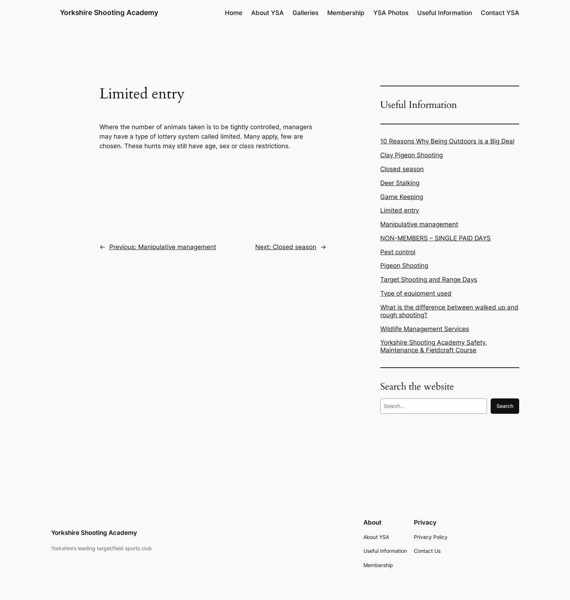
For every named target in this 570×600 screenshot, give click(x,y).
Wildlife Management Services (424, 329)
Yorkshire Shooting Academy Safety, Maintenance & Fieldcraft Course (433, 346)
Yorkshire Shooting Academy (109, 12)
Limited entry (399, 210)
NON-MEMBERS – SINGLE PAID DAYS (435, 238)
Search (505, 406)
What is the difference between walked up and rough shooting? (449, 311)
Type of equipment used (416, 293)
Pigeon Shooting (404, 265)
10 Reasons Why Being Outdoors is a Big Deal (447, 141)
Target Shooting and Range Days (428, 279)
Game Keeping (401, 196)
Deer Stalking (399, 183)
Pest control (397, 252)
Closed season (402, 169)
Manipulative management (419, 224)
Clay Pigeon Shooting (411, 155)
